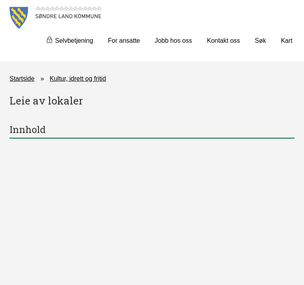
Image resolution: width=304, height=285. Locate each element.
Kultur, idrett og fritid (78, 78)
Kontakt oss (223, 40)
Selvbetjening (74, 40)
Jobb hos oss (173, 40)
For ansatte (124, 40)
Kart (287, 40)
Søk (260, 40)
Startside (22, 78)
